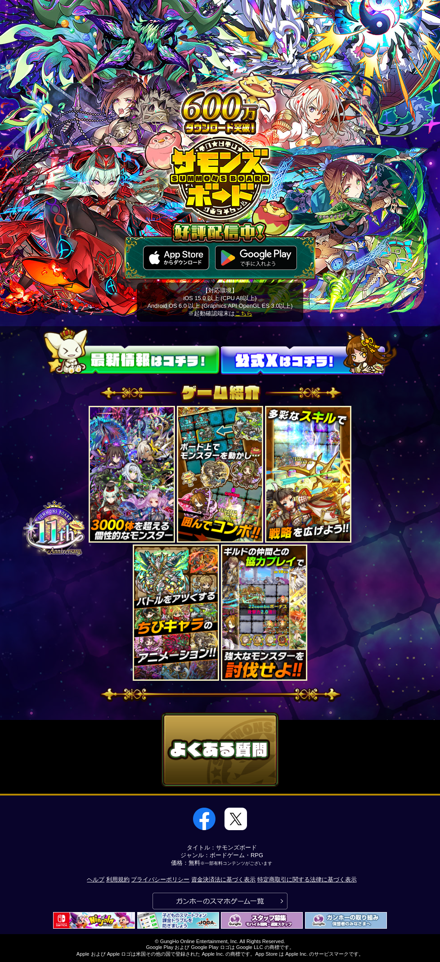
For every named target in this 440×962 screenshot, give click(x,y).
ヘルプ (95, 879)
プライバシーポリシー (160, 879)
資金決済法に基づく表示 (223, 879)
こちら (243, 313)
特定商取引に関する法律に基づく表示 (307, 879)
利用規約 (118, 879)
